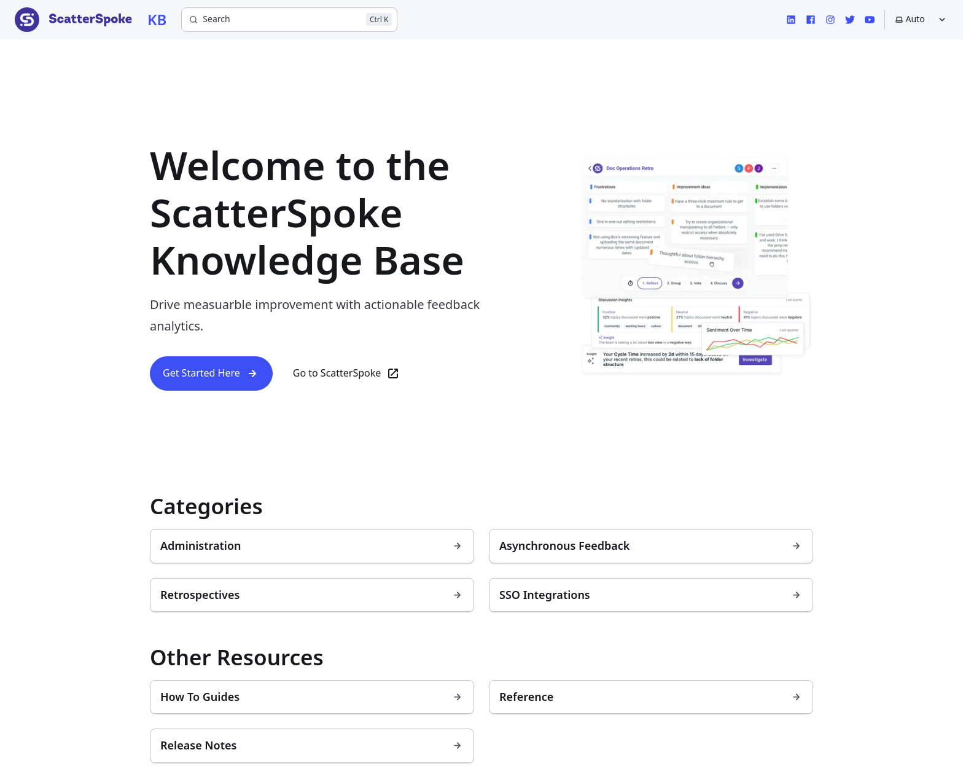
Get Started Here (211, 373)
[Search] (289, 19)
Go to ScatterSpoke (347, 373)
